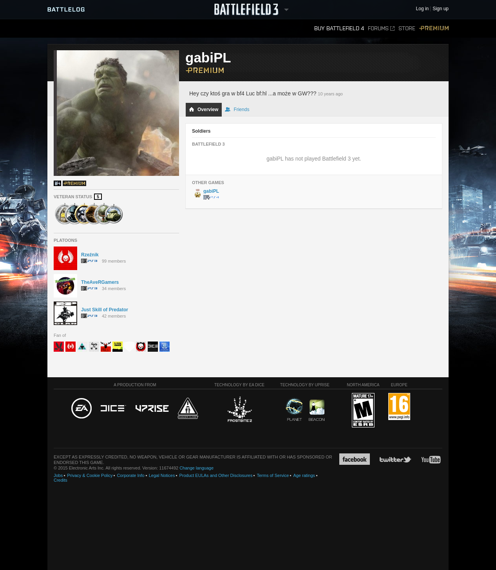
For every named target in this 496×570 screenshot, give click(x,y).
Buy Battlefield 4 (339, 28)
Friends (237, 109)
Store (406, 28)
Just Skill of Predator (104, 309)
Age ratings (304, 475)
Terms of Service (273, 475)
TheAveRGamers (100, 282)
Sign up (441, 8)
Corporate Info (130, 475)
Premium (434, 28)
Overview (203, 109)
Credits (60, 480)
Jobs (58, 475)
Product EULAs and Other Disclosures (215, 475)
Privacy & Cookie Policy (89, 475)
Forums (381, 28)
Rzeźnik (90, 255)
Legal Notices (162, 475)
